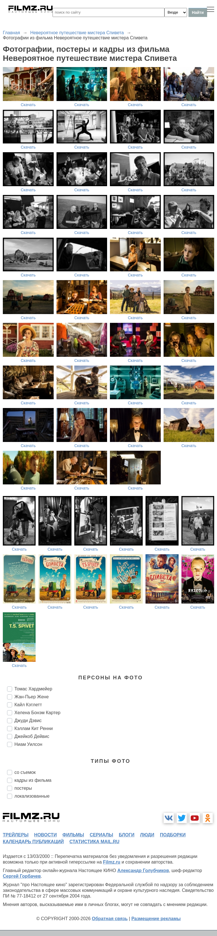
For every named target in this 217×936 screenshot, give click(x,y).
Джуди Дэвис (28, 720)
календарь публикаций (33, 841)
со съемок (25, 772)
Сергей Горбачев (22, 876)
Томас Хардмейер (33, 688)
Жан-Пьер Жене (31, 696)
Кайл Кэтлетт (28, 704)
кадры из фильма (32, 780)
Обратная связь (110, 918)
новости (45, 834)
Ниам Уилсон (28, 744)
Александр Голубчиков (143, 870)
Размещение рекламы (156, 918)
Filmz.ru (111, 862)
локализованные (31, 796)
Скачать (28, 104)
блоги (126, 834)
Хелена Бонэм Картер (37, 712)
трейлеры (16, 834)
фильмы (73, 834)
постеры (23, 788)
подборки (173, 834)
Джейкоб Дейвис (31, 736)
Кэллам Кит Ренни (33, 728)
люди (147, 834)
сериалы (101, 834)
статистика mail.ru (95, 841)
